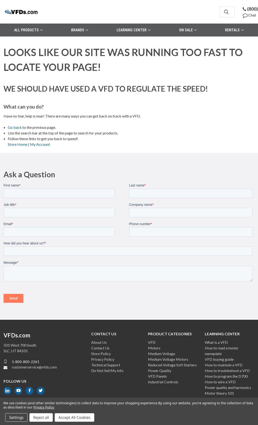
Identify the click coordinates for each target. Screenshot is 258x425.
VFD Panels (157, 376)
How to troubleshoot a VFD (227, 370)
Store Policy (101, 353)
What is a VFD (216, 342)
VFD (152, 342)
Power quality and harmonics (228, 387)
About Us (99, 342)
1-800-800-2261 (25, 361)
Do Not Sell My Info (107, 370)
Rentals (234, 30)
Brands (79, 30)
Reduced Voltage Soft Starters (172, 365)
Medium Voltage (161, 353)
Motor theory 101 (219, 393)
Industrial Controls (163, 382)
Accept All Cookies (74, 417)
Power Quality (159, 370)
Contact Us (100, 348)
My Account (40, 144)
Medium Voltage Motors (168, 359)
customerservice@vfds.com (34, 367)
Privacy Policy (102, 359)
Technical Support (105, 365)
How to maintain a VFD (223, 365)
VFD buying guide (219, 359)
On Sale (188, 30)
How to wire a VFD (220, 382)
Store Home (19, 144)
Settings (16, 417)
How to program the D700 (226, 376)
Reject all (41, 417)
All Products (28, 30)
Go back (15, 127)
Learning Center (134, 30)
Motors (154, 348)
